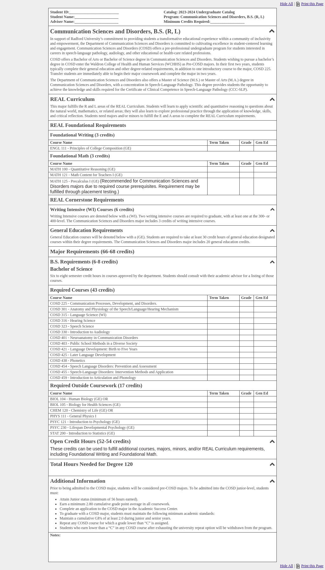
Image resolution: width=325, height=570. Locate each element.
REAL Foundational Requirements (88, 125)
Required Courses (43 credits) (82, 290)
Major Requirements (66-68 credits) (92, 252)
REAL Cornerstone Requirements (87, 199)
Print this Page (309, 4)
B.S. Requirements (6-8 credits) (162, 261)
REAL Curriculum (162, 99)
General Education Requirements (162, 230)
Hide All (286, 4)
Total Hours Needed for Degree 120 (162, 464)
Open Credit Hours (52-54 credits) (162, 441)
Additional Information (162, 481)
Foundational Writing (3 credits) (82, 134)
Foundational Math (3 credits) (80, 155)
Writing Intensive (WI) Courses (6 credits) (162, 209)
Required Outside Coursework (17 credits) (96, 385)
